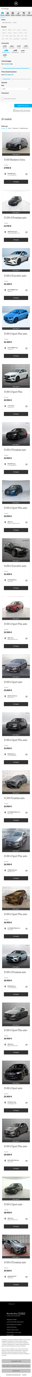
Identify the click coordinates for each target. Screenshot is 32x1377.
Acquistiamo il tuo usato (14, 1332)
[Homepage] (16, 3)
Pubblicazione (24, 128)
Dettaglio (16, 182)
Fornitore (24, 1374)
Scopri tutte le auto (12, 1330)
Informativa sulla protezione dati (13, 1374)
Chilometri (15, 128)
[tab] (2, 14)
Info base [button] (16, 154)
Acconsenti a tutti (16, 1361)
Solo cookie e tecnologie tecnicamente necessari (16, 1366)
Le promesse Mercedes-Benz (15, 1322)
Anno (9, 128)
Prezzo (4, 128)
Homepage (5, 9)
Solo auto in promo (8, 99)
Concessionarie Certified (14, 1324)
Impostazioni (16, 1371)
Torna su (11, 1304)
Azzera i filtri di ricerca (21, 110)
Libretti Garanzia (11, 1327)
